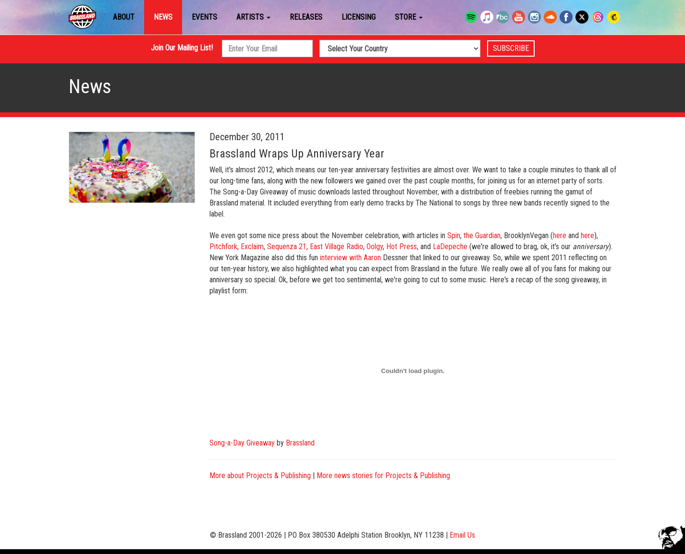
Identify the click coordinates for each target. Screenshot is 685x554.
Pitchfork (223, 246)
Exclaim (252, 246)
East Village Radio (336, 246)
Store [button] (409, 17)
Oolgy (375, 246)
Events (204, 17)
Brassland (300, 442)
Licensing (359, 17)
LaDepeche (450, 246)
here (559, 235)
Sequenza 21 (286, 246)
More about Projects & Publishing (260, 475)
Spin (453, 235)
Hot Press (401, 246)
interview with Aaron (350, 257)
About (124, 17)
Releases (306, 17)
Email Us (462, 535)
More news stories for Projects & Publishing (383, 475)
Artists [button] (253, 17)
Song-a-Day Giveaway (242, 442)
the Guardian (482, 235)
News (163, 17)
